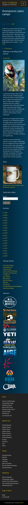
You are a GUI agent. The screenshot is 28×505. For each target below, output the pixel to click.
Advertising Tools (7, 485)
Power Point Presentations (10, 481)
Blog (3, 495)
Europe (4, 439)
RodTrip (5, 282)
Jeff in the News (6, 463)
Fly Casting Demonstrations (10, 483)
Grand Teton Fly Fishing (10, 271)
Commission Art (7, 415)
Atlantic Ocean (6, 427)
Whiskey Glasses (7, 405)
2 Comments (8, 48)
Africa (4, 446)
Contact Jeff (6, 58)
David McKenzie (7, 267)
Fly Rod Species (6, 425)
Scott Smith (6, 284)
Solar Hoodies (6, 411)
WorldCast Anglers (8, 288)
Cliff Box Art (5, 413)
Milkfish (21, 502)
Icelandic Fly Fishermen (10, 273)
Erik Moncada (7, 269)
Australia (4, 441)
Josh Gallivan (7, 277)
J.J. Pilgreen (6, 275)
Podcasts (5, 459)
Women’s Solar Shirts (8, 409)
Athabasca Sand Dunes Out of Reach (13, 19)
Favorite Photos (6, 467)
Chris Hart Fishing (8, 265)
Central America (7, 437)
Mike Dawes (6, 278)
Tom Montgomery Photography (12, 286)
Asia (3, 444)
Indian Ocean (6, 431)
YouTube (4, 461)
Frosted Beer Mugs (8, 403)
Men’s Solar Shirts (7, 407)
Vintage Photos (6, 455)
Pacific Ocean (6, 429)
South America (6, 435)
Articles (4, 457)
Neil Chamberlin (8, 280)
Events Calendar (7, 477)
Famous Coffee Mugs (8, 401)
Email (5, 196)
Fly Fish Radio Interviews (9, 465)
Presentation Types (8, 479)
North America (6, 433)
